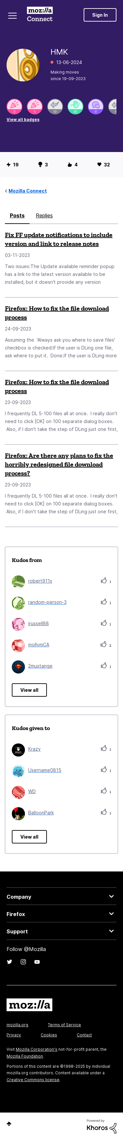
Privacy (14, 1034)
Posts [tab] (17, 215)
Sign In (100, 15)
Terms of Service (64, 1024)
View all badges (23, 119)
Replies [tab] (44, 215)
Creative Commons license (33, 1079)
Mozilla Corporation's (36, 1049)
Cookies (49, 1034)
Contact (84, 1034)
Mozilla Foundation (25, 1056)
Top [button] (9, 1124)
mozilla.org (17, 1024)
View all (29, 690)
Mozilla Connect (40, 15)
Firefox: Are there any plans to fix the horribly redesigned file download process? (59, 464)
